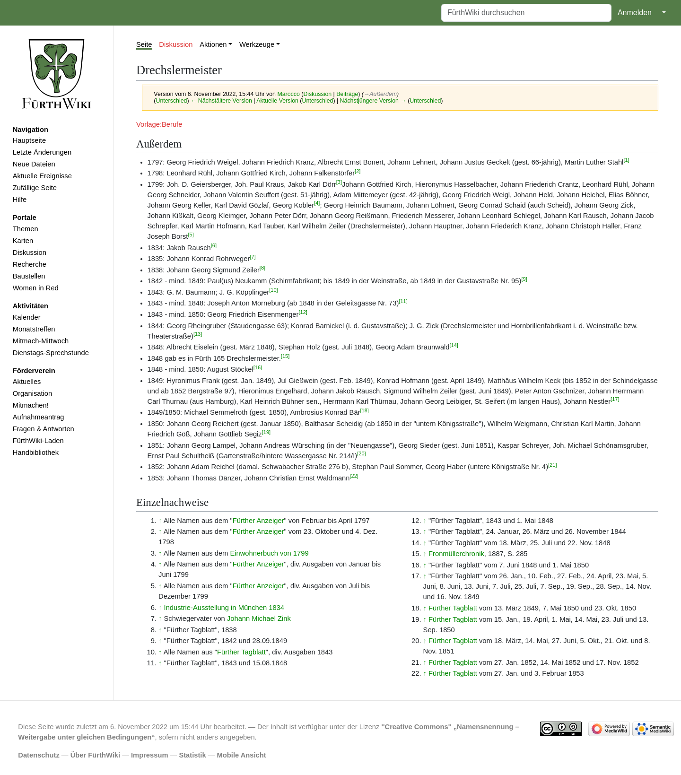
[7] (252, 257)
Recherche (29, 264)
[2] (357, 171)
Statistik (192, 755)
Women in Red (36, 288)
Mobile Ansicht (241, 755)
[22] (353, 476)
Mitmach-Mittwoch (41, 341)
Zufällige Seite (35, 188)
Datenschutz (39, 755)
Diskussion (29, 252)
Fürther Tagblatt (241, 652)
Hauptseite (29, 140)
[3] (339, 182)
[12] (302, 312)
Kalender (27, 317)
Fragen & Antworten (43, 429)
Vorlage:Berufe (159, 124)
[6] (214, 245)
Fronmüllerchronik (456, 553)
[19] (266, 432)
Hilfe (19, 199)
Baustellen (29, 276)
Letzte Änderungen (42, 152)
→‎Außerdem (380, 94)
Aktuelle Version (277, 100)
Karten (23, 240)
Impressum (149, 755)
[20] (361, 453)
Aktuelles (27, 381)
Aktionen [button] (213, 44)
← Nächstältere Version (221, 100)
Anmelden (635, 13)
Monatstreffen (34, 329)
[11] (403, 301)
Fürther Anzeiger (258, 520)
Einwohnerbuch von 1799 (269, 553)
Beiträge (347, 94)
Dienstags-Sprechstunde (51, 353)
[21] (552, 465)
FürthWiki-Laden (38, 440)
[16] (257, 367)
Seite (144, 44)
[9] (524, 279)
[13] (197, 334)
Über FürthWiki (95, 755)
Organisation (32, 393)
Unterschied (171, 100)
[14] (454, 345)
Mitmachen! (31, 405)
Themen (25, 229)
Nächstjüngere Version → (373, 100)
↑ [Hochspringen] (160, 520)
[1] (626, 160)
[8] (262, 267)
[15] (285, 356)
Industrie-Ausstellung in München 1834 (224, 607)
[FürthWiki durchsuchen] (526, 13)
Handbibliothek (36, 452)
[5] (190, 234)
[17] (615, 399)
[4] (317, 203)
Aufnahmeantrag (38, 417)
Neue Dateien (34, 164)
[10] (273, 290)
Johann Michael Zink (259, 618)
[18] (364, 410)
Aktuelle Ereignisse (42, 176)
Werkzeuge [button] (256, 44)
